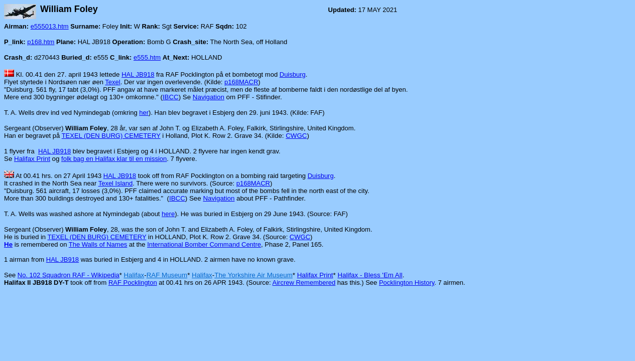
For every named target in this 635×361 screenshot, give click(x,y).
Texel (112, 82)
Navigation (208, 97)
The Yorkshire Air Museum (253, 275)
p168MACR (241, 82)
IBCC (171, 97)
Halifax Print (32, 158)
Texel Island (115, 183)
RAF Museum (167, 275)
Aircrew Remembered (304, 282)
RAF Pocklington (132, 282)
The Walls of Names (98, 244)
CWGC (296, 135)
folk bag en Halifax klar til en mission (114, 158)
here (168, 214)
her (144, 112)
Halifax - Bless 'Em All (369, 275)
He (8, 244)
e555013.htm (50, 26)
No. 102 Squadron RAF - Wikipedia (68, 275)
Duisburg (293, 74)
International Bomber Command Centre (204, 244)
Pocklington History (406, 282)
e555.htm (147, 57)
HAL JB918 (137, 74)
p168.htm (40, 42)
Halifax (133, 275)
